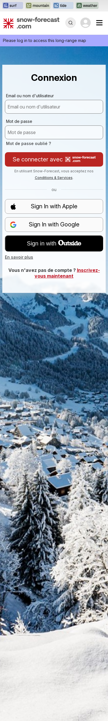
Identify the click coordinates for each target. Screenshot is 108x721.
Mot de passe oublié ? (28, 143)
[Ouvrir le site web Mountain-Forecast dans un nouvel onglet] (37, 5)
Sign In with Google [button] (44, 224)
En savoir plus (19, 257)
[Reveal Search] (70, 23)
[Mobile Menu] (99, 23)
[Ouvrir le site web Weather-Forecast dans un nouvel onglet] (87, 5)
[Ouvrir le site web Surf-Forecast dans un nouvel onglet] (12, 5)
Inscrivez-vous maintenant (67, 273)
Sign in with (54, 243)
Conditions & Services (54, 178)
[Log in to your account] (85, 23)
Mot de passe (19, 121)
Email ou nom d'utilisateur (30, 95)
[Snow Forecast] (31, 22)
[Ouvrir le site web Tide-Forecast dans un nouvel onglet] (63, 5)
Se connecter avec (54, 159)
